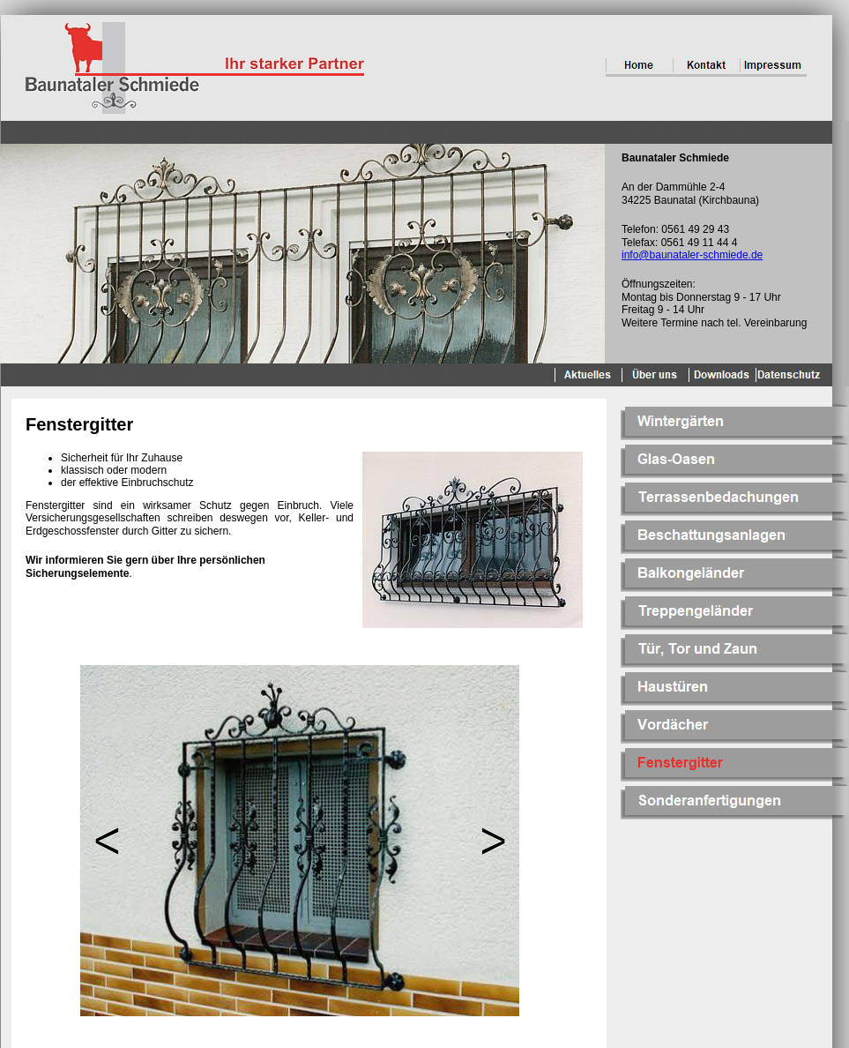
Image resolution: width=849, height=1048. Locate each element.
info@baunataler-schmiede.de (692, 255)
